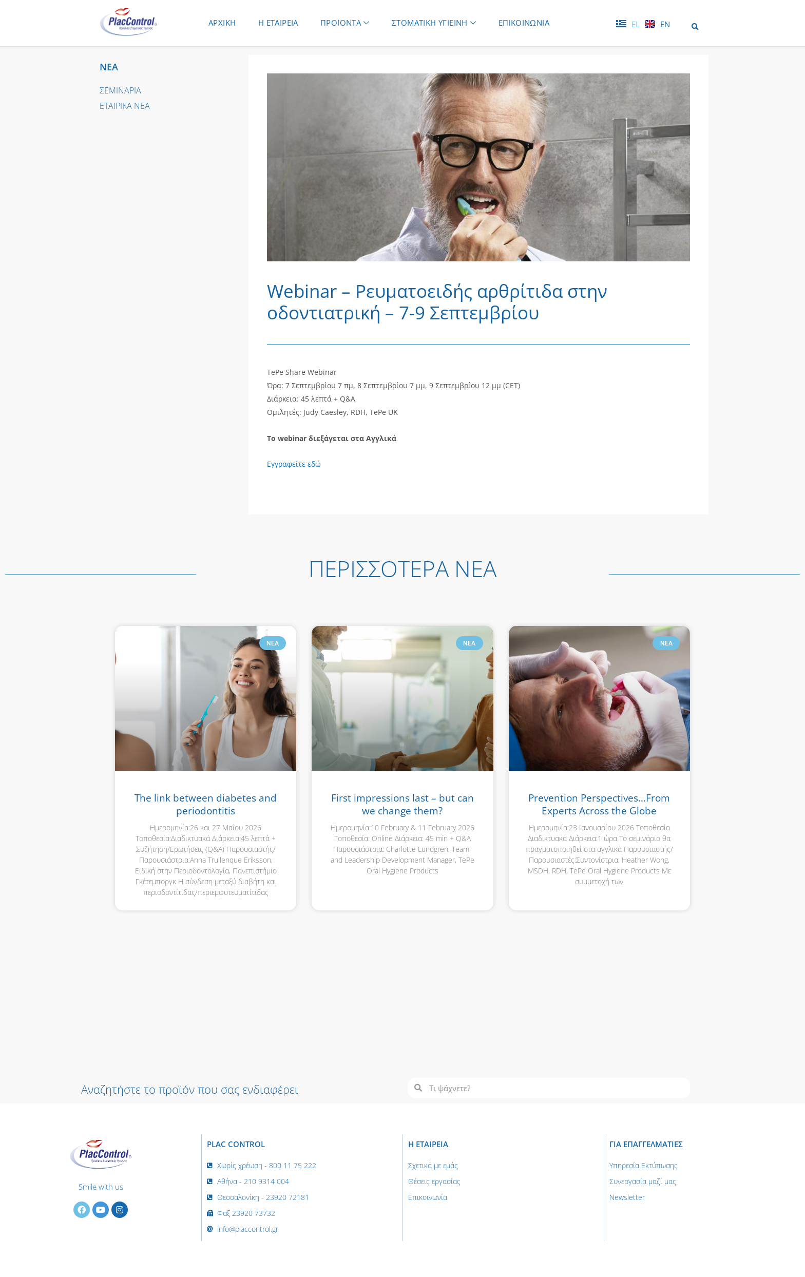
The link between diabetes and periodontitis (206, 804)
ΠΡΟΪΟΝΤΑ (345, 22)
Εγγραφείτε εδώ (294, 464)
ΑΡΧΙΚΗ (221, 22)
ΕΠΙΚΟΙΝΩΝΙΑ (524, 22)
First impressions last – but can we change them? (402, 804)
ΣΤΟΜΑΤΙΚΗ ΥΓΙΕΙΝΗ (434, 22)
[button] (694, 27)
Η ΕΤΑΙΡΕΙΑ (278, 22)
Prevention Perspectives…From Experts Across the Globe (599, 804)
